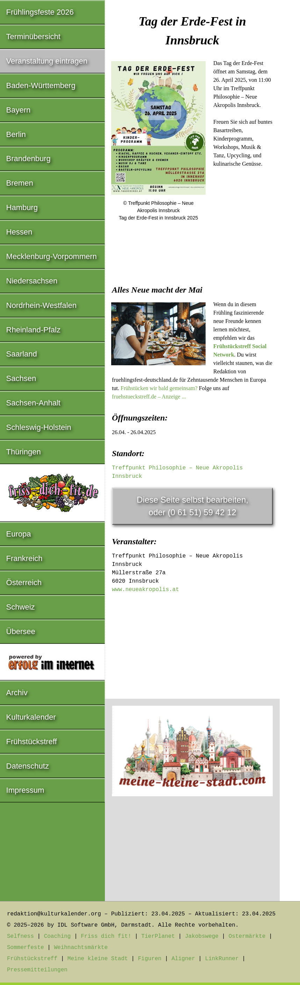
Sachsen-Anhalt (33, 402)
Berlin (16, 134)
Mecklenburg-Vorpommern (51, 256)
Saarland (21, 354)
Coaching (57, 936)
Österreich (24, 582)
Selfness (20, 936)
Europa (18, 534)
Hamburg (22, 207)
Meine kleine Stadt (97, 959)
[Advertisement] (192, 280)
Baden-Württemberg (41, 85)
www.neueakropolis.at (145, 590)
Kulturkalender (31, 717)
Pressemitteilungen (37, 970)
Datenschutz (27, 766)
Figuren (149, 959)
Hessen (19, 232)
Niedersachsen (32, 280)
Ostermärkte (247, 936)
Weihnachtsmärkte (81, 947)
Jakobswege (202, 936)
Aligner (183, 959)
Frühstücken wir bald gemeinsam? (159, 388)
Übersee (20, 631)
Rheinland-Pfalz (33, 329)
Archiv (17, 692)
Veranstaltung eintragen (46, 61)
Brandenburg (28, 158)
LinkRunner (222, 959)
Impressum (25, 790)
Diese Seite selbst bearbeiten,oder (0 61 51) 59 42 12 (192, 506)
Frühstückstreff (31, 741)
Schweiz (20, 607)
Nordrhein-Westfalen (41, 305)
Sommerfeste (25, 947)
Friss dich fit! (106, 936)
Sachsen (21, 378)
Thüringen (23, 451)
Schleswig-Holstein (38, 427)
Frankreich (24, 558)
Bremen (19, 183)
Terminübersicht (33, 36)
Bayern (18, 110)
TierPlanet (158, 936)
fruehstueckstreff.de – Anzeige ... (149, 397)
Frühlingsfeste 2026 (40, 12)
